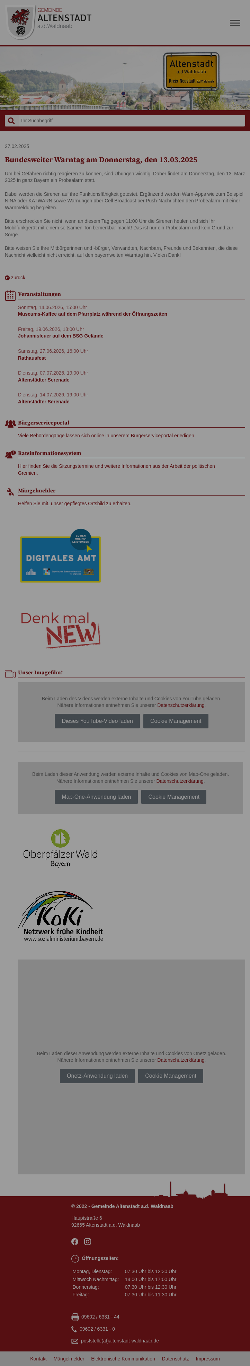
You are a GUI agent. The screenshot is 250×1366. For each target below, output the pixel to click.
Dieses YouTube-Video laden (97, 721)
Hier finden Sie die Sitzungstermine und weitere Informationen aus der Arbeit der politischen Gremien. (116, 469)
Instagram (88, 1241)
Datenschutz (175, 1358)
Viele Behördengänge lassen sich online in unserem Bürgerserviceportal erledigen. (107, 435)
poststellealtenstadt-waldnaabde (120, 1341)
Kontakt (38, 1358)
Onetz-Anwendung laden (97, 1076)
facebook (76, 1241)
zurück (15, 277)
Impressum (208, 1358)
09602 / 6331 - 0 (97, 1329)
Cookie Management (176, 721)
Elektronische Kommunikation (123, 1358)
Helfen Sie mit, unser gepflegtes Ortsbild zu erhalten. (75, 503)
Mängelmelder (69, 1358)
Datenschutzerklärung (180, 705)
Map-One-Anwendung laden (96, 797)
